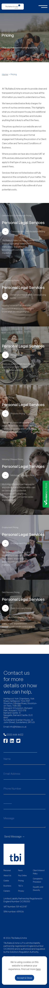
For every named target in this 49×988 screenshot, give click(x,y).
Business (7, 886)
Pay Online (22, 875)
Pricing (21, 880)
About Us (7, 875)
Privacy (21, 891)
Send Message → (14, 836)
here (38, 969)
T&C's (20, 886)
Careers (7, 891)
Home (5, 74)
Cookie (6, 880)
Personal (7, 870)
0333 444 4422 (13, 734)
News (20, 870)
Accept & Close (24, 978)
